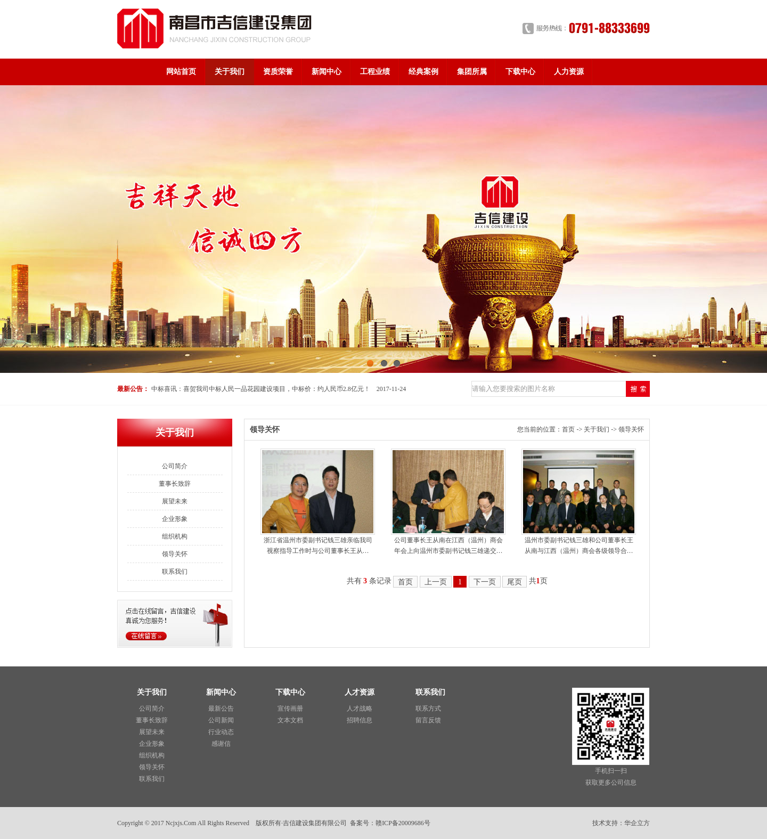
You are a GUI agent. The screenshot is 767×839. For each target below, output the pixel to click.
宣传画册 (290, 708)
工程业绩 (375, 72)
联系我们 (174, 571)
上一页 (436, 582)
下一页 (485, 582)
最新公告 (221, 708)
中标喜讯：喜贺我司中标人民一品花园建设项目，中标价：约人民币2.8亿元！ (260, 389)
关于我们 (229, 72)
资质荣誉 (278, 72)
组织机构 (174, 536)
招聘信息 (359, 720)
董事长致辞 (175, 483)
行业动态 (221, 732)
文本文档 (290, 720)
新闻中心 (326, 72)
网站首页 (181, 72)
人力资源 (569, 72)
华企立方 (637, 823)
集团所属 (472, 72)
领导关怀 (174, 554)
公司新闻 (221, 720)
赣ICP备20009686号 (403, 823)
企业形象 (174, 519)
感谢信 (221, 743)
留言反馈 (428, 720)
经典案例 (423, 72)
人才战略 (359, 708)
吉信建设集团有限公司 (315, 823)
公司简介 (174, 466)
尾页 (514, 582)
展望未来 (174, 501)
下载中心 (520, 72)
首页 (568, 429)
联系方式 (428, 708)
